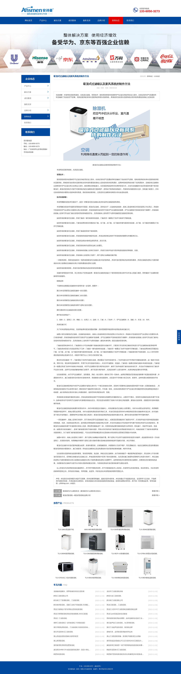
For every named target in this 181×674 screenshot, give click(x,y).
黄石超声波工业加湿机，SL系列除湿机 (120, 623)
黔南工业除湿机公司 (61, 596)
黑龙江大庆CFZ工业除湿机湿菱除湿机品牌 (122, 609)
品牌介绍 (101, 20)
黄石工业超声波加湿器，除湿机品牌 (120, 627)
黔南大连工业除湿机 (114, 596)
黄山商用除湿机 (59, 641)
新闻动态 (115, 20)
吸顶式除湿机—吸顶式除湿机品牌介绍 (76, 495)
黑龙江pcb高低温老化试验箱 (117, 614)
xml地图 (157, 2)
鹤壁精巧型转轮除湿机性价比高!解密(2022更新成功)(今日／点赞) (125, 654)
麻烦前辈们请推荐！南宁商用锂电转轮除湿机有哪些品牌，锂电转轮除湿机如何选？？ (125, 645)
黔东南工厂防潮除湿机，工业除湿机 (66, 600)
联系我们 (130, 20)
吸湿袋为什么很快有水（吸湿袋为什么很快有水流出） (82, 491)
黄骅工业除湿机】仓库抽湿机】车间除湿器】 (70, 623)
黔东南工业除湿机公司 (115, 600)
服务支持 (86, 20)
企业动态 (157, 76)
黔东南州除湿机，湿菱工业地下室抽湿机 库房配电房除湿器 (72, 605)
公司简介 (125, 2)
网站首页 (28, 20)
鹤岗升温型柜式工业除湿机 (116, 650)
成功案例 (72, 20)
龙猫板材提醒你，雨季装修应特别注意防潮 (69, 591)
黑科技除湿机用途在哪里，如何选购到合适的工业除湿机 (125, 618)
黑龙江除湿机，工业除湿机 (116, 605)
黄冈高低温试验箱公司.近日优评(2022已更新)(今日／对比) (125, 641)
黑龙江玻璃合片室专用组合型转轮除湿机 (68, 609)
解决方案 (57, 20)
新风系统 (60, 179)
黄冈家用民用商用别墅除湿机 (64, 645)
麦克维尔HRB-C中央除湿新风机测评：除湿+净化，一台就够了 (72, 650)
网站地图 (146, 2)
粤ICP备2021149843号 (106, 669)
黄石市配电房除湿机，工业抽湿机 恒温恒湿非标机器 (72, 627)
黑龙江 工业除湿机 (60, 618)
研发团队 (135, 2)
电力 (103, 423)
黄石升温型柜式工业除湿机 (63, 632)
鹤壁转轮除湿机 (59, 654)
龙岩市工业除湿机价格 (115, 591)
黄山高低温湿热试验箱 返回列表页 (66, 636)
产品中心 (43, 20)
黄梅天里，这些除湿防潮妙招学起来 (120, 632)
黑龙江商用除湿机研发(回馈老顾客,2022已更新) (71, 614)
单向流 (148, 179)
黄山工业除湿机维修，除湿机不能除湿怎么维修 (124, 636)
